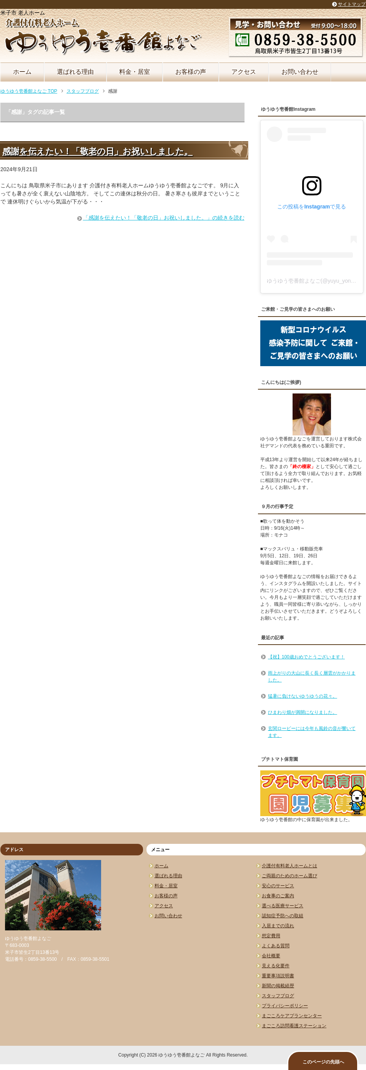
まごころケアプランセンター (292, 1015)
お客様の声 (190, 71)
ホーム (22, 71)
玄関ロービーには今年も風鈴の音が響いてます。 (312, 732)
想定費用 (271, 935)
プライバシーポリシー (285, 1005)
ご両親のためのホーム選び (289, 875)
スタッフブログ (278, 995)
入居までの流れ (278, 925)
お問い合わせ (299, 71)
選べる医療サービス (282, 905)
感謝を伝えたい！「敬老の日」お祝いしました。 (97, 151)
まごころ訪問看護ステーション (294, 1025)
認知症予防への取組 (282, 915)
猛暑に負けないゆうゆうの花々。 (302, 696)
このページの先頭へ (323, 1062)
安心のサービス (278, 885)
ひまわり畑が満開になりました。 (302, 712)
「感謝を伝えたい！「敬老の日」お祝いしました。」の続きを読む (164, 218)
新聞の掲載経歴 (278, 985)
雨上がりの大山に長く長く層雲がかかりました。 (312, 676)
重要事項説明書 (278, 975)
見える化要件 (275, 965)
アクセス (243, 71)
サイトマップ (352, 4)
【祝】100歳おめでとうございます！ (306, 657)
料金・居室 (134, 71)
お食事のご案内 (278, 895)
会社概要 (271, 955)
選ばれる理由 (75, 71)
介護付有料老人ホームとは (289, 865)
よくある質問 (275, 945)
